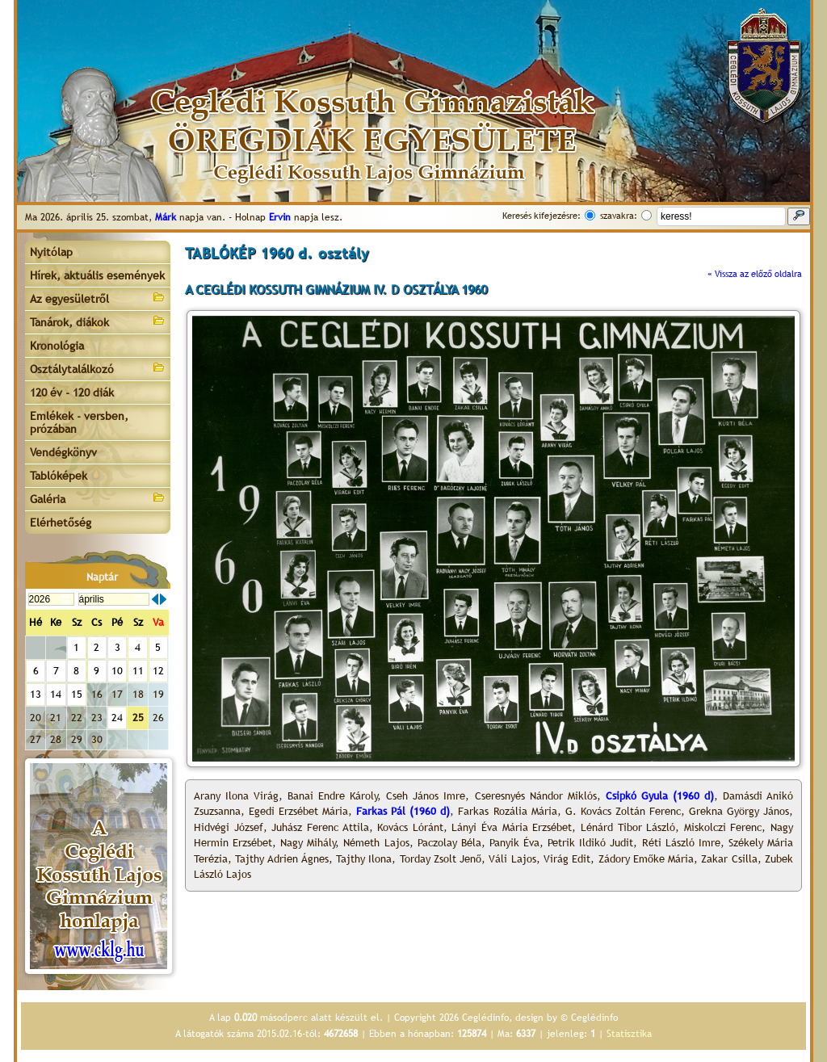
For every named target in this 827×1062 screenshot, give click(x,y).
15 (76, 694)
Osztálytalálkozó (98, 368)
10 (117, 671)
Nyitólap (51, 252)
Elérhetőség (60, 522)
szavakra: (618, 215)
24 (117, 717)
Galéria (98, 498)
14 (55, 694)
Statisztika (629, 1033)
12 (158, 671)
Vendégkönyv (63, 452)
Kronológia (57, 345)
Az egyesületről (98, 297)
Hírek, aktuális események (97, 275)
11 (138, 671)
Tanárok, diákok (98, 321)
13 (35, 694)
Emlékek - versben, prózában (79, 422)
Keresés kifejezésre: (541, 215)
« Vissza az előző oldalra (754, 274)
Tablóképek (58, 475)
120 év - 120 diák (72, 392)
